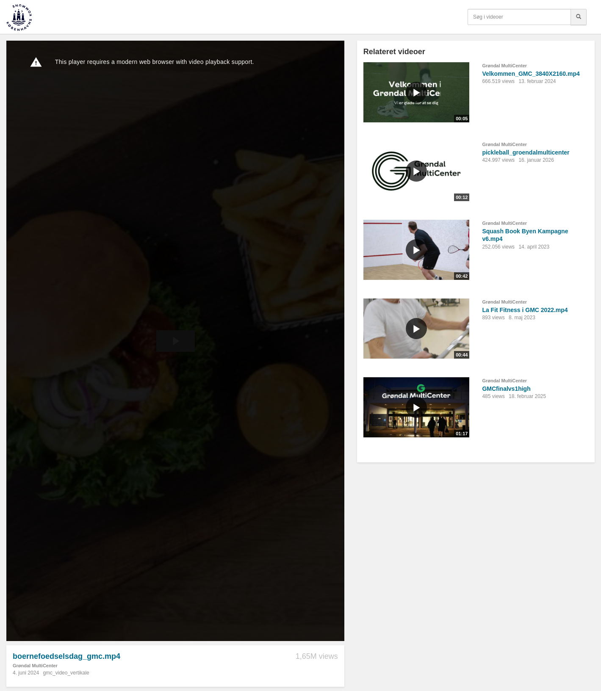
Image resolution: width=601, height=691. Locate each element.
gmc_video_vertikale (66, 673)
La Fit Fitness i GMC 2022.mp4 (525, 310)
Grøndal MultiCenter (35, 665)
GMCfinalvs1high (506, 388)
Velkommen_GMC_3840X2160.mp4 (530, 73)
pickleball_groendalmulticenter (525, 152)
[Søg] (579, 17)
